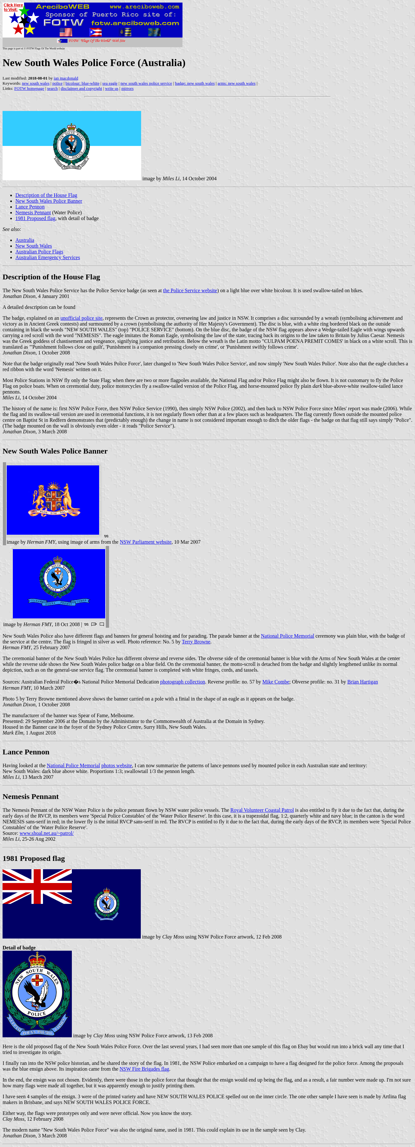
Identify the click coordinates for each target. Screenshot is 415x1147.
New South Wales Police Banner (48, 201)
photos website (116, 765)
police (57, 83)
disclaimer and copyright (81, 88)
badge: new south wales (195, 83)
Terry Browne (196, 641)
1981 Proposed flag (35, 218)
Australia (24, 240)
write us (112, 88)
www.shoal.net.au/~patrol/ (47, 833)
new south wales (35, 83)
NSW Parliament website (145, 542)
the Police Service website (190, 290)
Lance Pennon (30, 206)
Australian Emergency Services (47, 257)
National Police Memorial (287, 636)
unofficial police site (81, 318)
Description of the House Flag (46, 195)
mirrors (127, 88)
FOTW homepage (29, 88)
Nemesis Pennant (33, 212)
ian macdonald (66, 78)
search (52, 88)
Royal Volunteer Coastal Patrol (262, 810)
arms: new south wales (237, 83)
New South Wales (33, 246)
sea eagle (109, 83)
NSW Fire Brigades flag (144, 1069)
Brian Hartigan (362, 681)
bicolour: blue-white (82, 83)
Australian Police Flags (39, 251)
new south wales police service (146, 83)
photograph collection (182, 681)
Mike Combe (275, 681)
